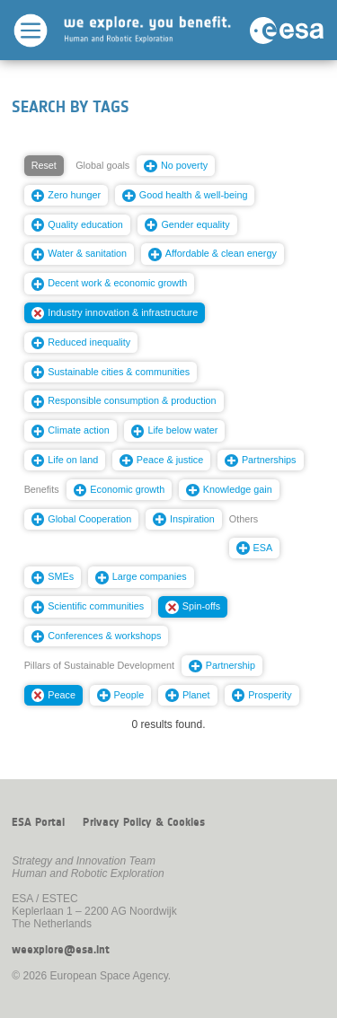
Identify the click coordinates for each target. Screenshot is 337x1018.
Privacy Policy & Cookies (144, 822)
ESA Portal (38, 822)
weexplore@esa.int (61, 950)
